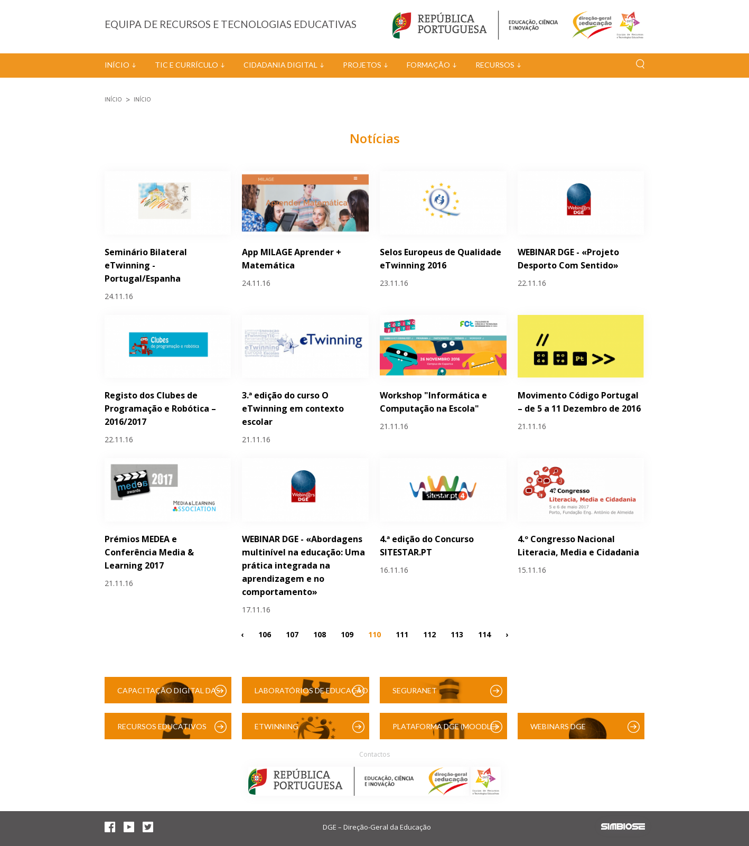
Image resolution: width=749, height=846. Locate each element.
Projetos (362, 64)
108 (319, 634)
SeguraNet (414, 690)
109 (347, 634)
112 (429, 634)
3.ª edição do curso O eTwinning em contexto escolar (293, 408)
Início (117, 64)
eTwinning (276, 726)
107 (292, 634)
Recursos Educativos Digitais (162, 730)
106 (264, 634)
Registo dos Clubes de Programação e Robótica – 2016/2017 (160, 408)
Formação (428, 64)
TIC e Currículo (186, 64)
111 (402, 634)
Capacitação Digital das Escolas (168, 694)
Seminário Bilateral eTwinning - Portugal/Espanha (146, 265)
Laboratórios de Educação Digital (311, 694)
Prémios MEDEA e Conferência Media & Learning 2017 (149, 552)
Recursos (494, 64)
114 (484, 634)
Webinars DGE (558, 726)
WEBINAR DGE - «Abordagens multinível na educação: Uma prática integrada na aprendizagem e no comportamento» (303, 565)
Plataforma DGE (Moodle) (444, 726)
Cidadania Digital (280, 64)
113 (457, 634)
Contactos (374, 754)
